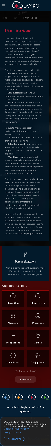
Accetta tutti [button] (14, 439)
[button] (3, 5)
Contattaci (25, 379)
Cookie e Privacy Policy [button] (16, 429)
